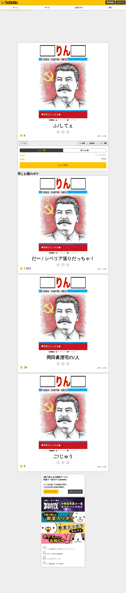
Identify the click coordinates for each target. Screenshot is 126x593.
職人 (110, 8)
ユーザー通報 (102, 143)
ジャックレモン (100, 155)
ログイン (120, 2)
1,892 (25, 268)
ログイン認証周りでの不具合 (63, 563)
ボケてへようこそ (75, 492)
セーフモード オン (51, 492)
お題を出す (79, 8)
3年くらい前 (101, 136)
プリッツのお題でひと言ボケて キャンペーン (63, 548)
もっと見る (63, 165)
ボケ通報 (82, 143)
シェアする (22, 143)
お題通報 (91, 143)
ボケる (47, 8)
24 (23, 367)
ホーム (15, 8)
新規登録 (110, 2)
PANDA (103, 159)
